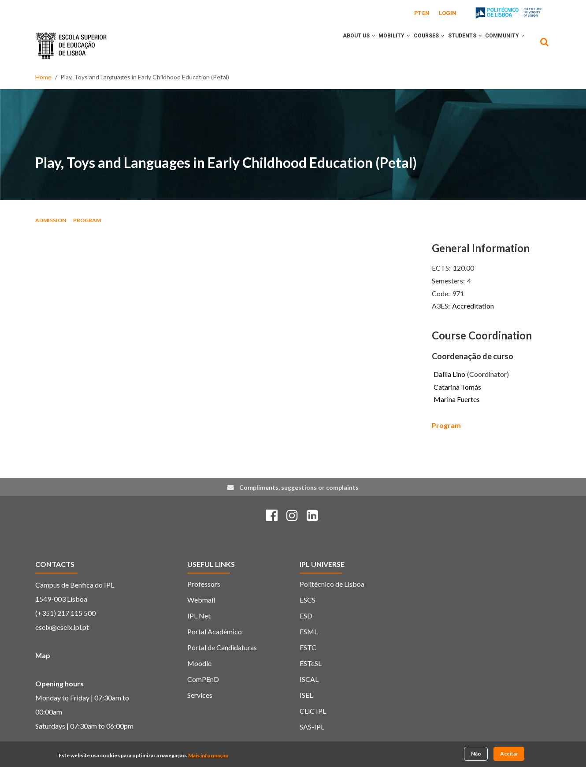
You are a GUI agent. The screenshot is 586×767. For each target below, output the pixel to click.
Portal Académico (214, 631)
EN (425, 13)
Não (476, 754)
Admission (50, 220)
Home (43, 77)
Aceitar (509, 754)
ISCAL (309, 679)
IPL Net (199, 615)
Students (457, 45)
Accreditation (473, 306)
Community (502, 45)
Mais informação (208, 755)
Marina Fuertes (457, 399)
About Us (334, 45)
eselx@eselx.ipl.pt (62, 627)
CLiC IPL (313, 711)
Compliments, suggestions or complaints (299, 487)
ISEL (306, 695)
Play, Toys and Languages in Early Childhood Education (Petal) (226, 162)
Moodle (199, 663)
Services (199, 695)
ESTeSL (311, 663)
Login (447, 13)
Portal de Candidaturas (222, 647)
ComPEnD (203, 679)
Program (87, 220)
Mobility (375, 45)
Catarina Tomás (457, 387)
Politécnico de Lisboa (332, 584)
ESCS (307, 600)
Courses (415, 45)
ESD (306, 615)
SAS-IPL (312, 726)
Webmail (201, 600)
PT (417, 13)
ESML (309, 631)
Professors (203, 584)
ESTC (308, 647)
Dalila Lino (449, 374)
